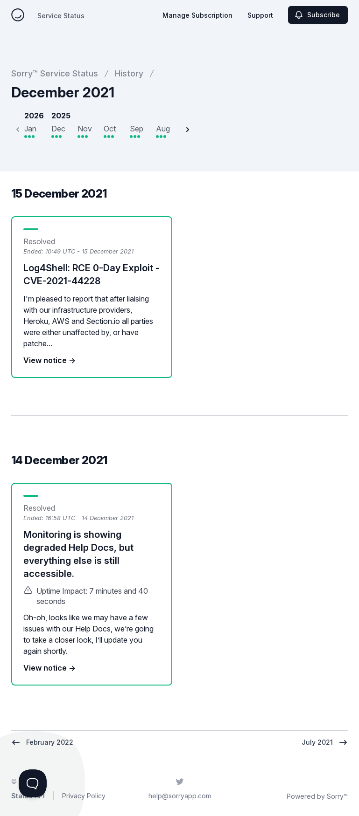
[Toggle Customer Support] (33, 783)
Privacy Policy (84, 796)
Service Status (60, 16)
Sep (136, 128)
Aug (163, 128)
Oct (110, 128)
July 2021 (325, 742)
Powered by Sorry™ (317, 796)
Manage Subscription (197, 15)
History (129, 73)
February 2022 (42, 742)
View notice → (49, 360)
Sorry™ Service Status (54, 73)
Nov (84, 128)
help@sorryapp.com (179, 796)
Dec (58, 128)
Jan (30, 128)
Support (260, 15)
